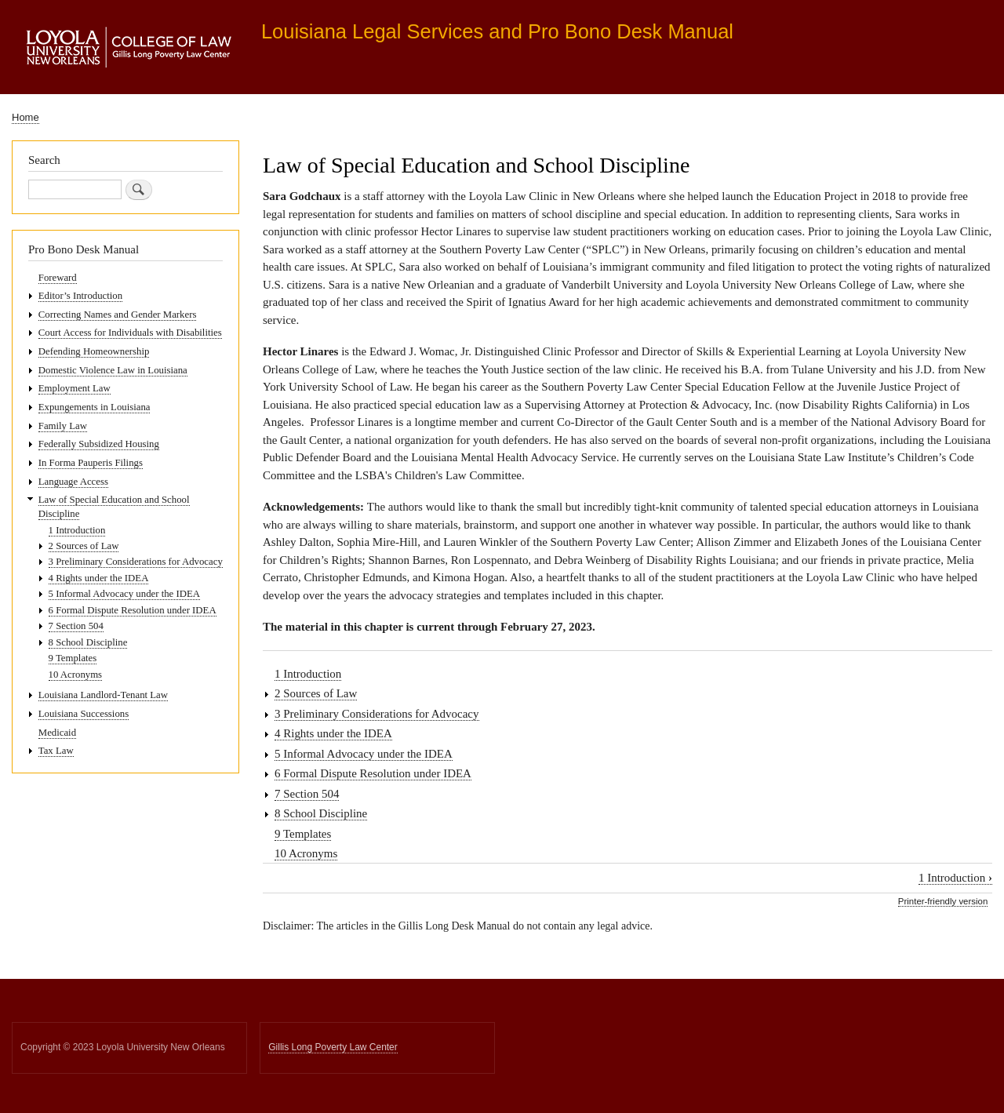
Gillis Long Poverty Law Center (333, 1047)
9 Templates (303, 833)
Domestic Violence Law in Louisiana (112, 370)
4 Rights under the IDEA (333, 733)
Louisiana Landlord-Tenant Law (103, 694)
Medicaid (57, 732)
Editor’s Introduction (80, 295)
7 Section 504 (307, 793)
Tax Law (56, 750)
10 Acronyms (306, 853)
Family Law (62, 425)
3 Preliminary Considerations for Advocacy (377, 713)
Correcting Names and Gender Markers (117, 314)
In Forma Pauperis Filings (90, 462)
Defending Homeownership (94, 351)
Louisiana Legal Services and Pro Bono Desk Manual (497, 31)
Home (25, 117)
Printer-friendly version (943, 901)
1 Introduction (308, 673)
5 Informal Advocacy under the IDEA (364, 753)
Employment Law (74, 388)
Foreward (57, 277)
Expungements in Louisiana (94, 407)
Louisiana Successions (83, 713)
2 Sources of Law (316, 693)
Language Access (73, 481)
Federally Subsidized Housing (98, 443)
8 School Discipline (321, 813)
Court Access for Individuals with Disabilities (130, 332)
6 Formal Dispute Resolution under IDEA (373, 773)
